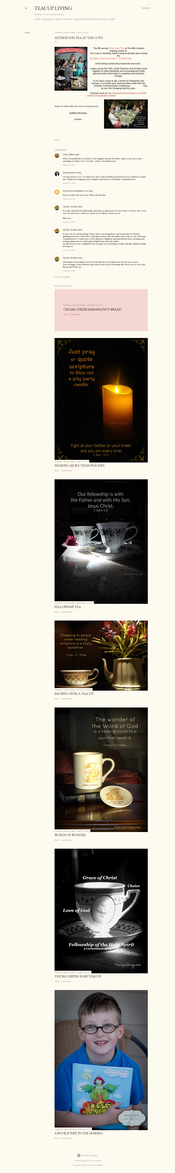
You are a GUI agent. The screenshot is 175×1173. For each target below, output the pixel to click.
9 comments (66, 840)
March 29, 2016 (69, 165)
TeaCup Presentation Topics (90, 19)
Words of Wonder (70, 835)
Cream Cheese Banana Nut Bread (92, 309)
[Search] (146, 8)
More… (112, 19)
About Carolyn (63, 19)
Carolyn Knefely (70, 206)
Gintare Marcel (95, 1161)
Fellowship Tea (68, 607)
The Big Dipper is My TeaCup (78, 976)
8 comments (66, 1138)
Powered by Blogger (87, 1155)
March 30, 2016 (69, 183)
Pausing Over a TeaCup (74, 693)
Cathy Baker (69, 154)
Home (37, 19)
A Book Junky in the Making (79, 1133)
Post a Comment (62, 277)
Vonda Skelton (70, 172)
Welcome (47, 19)
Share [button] (27, 32)
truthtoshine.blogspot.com (75, 191)
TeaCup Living (53, 8)
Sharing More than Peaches (79, 465)
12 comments (75, 314)
